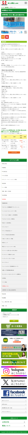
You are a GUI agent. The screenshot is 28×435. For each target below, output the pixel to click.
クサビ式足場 (5, 175)
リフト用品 (4, 282)
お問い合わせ (4, 404)
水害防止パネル (5, 286)
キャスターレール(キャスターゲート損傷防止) (11, 274)
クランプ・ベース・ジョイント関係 (9, 179)
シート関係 (4, 187)
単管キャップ (5, 242)
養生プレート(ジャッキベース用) (8, 246)
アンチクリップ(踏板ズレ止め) (8, 254)
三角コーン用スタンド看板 (7, 238)
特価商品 (4, 167)
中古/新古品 (4, 171)
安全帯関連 (4, 195)
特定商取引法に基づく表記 (7, 407)
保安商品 (4, 199)
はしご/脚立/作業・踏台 (7, 301)
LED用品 (4, 278)
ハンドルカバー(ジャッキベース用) (9, 211)
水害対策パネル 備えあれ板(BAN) (9, 290)
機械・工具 (4, 305)
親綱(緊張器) (4, 203)
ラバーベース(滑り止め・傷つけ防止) (9, 250)
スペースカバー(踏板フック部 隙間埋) (9, 215)
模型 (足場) (4, 163)
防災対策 (4, 294)
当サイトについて (5, 400)
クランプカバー (5, 226)
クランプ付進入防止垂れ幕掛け (8, 234)
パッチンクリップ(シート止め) (8, 258)
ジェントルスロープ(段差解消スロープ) (10, 266)
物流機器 (4, 297)
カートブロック (5, 262)
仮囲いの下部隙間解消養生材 (8, 270)
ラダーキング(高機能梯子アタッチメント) (10, 207)
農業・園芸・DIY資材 (6, 191)
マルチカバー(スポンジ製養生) (8, 219)
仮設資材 (4, 183)
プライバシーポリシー (6, 411)
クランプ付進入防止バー (7, 230)
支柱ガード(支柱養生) (6, 222)
